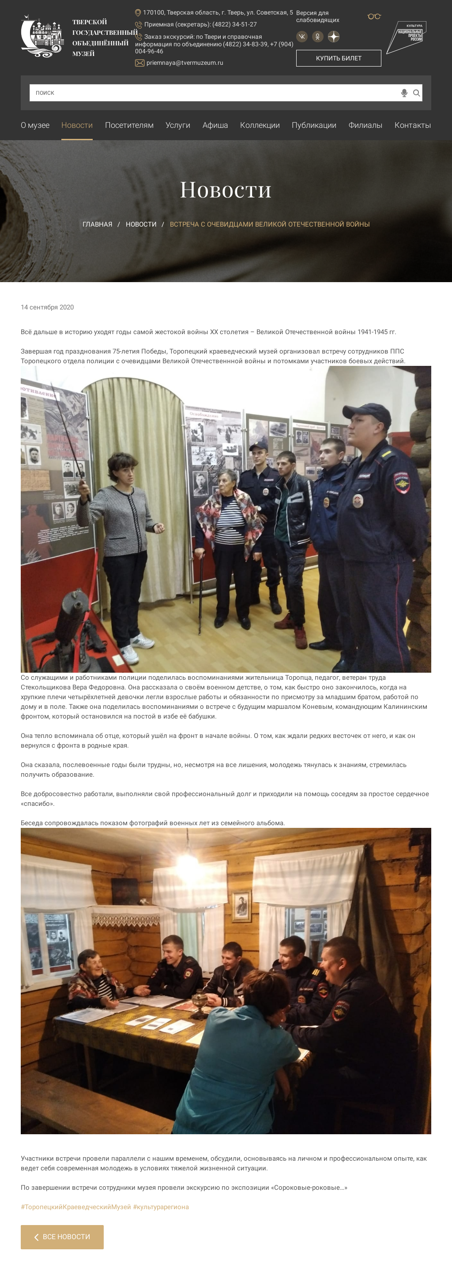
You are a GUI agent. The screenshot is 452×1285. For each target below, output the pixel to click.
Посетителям (129, 125)
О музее (35, 125)
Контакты (413, 125)
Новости (77, 125)
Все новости (62, 1237)
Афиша (215, 125)
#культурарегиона (161, 1207)
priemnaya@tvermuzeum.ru (179, 63)
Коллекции (260, 125)
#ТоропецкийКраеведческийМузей (76, 1207)
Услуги (178, 125)
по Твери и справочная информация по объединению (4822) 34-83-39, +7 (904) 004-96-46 (214, 44)
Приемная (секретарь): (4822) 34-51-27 (200, 24)
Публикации (314, 125)
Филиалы (366, 125)
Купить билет (339, 58)
